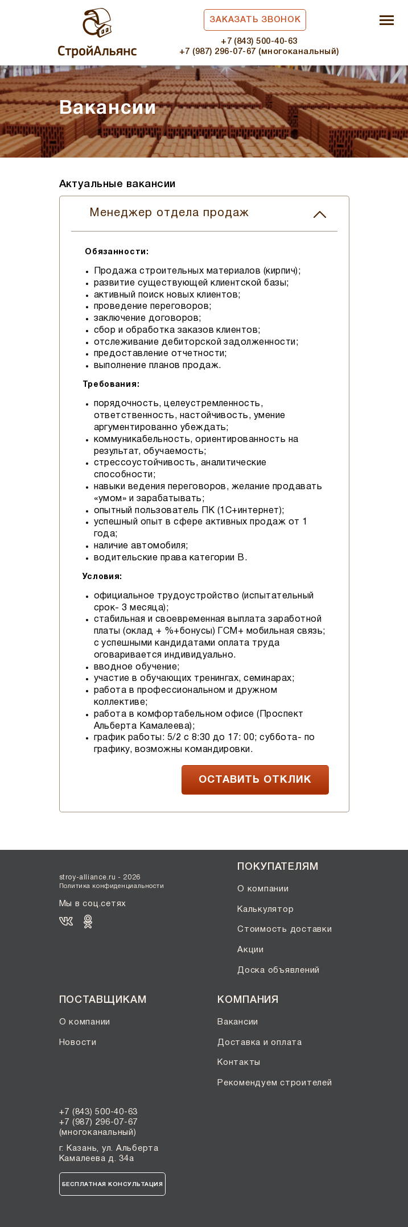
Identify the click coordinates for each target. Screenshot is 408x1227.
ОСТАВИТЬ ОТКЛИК (255, 780)
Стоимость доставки (284, 929)
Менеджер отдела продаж (207, 213)
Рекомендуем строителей (274, 1083)
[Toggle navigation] (387, 21)
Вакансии (237, 1022)
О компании (263, 889)
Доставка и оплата (259, 1043)
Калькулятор (265, 910)
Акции (250, 950)
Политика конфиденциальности (111, 886)
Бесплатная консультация (112, 1184)
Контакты (239, 1063)
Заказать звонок (254, 20)
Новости (78, 1043)
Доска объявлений (278, 970)
